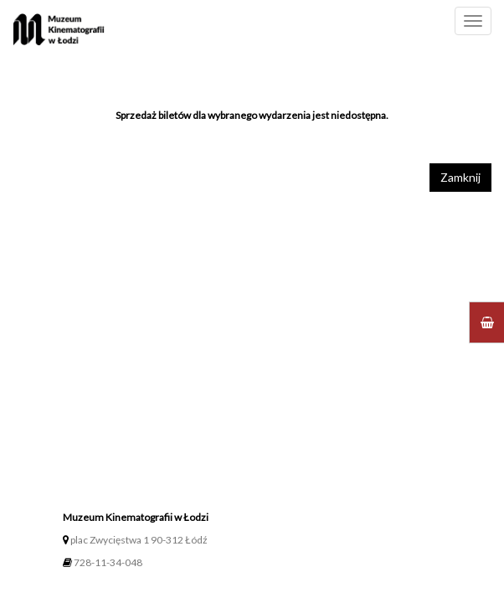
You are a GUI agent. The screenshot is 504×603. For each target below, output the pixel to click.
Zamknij (460, 177)
